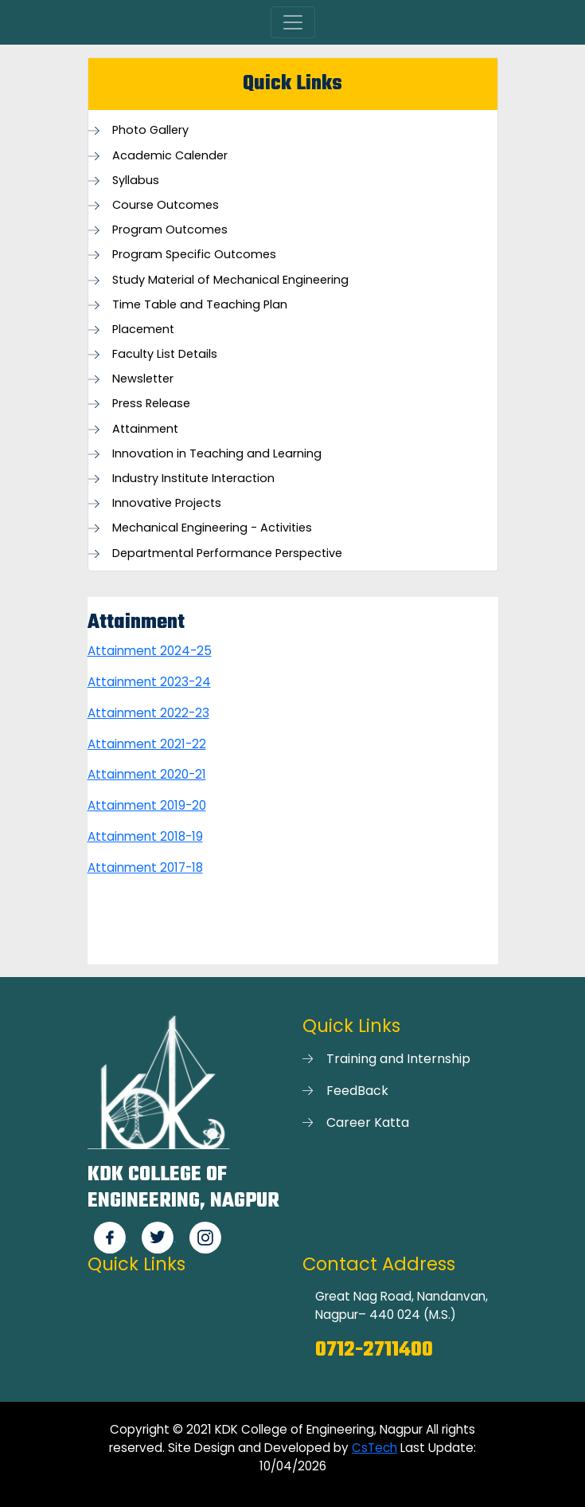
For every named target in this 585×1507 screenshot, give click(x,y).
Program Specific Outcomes (194, 254)
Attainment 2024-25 (150, 650)
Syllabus (135, 180)
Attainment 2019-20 (147, 805)
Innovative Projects (166, 503)
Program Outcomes (170, 229)
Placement (143, 329)
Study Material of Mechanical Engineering (230, 280)
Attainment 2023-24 (149, 681)
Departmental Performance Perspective (227, 553)
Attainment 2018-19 (145, 836)
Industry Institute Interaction (193, 478)
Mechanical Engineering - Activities (212, 528)
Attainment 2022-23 (148, 712)
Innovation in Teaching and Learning (217, 453)
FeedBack (357, 1090)
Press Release (151, 403)
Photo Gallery (150, 130)
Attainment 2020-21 (147, 774)
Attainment (145, 429)
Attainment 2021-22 (147, 744)
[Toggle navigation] (293, 22)
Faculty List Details (164, 354)
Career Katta (367, 1122)
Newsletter (143, 379)
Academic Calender (170, 155)
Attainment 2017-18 (145, 867)
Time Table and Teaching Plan (199, 304)
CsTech (374, 1447)
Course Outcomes (165, 205)
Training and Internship (398, 1059)
